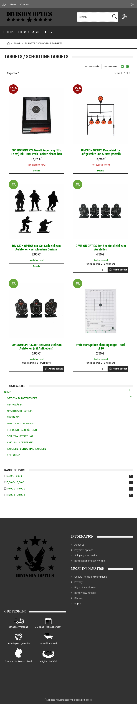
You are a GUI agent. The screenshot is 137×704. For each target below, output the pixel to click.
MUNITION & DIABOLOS (20, 423)
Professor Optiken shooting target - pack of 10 (100, 346)
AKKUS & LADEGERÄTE (20, 442)
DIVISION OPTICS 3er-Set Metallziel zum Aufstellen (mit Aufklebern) (36, 346)
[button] (122, 66)
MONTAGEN (14, 417)
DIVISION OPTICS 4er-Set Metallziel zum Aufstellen (101, 247)
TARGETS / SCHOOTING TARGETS (26, 448)
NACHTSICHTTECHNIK (19, 410)
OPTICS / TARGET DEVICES (70, 397)
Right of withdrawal (85, 587)
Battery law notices (85, 592)
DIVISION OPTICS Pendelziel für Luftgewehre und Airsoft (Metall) (101, 152)
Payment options (83, 550)
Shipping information (86, 555)
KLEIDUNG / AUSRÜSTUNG (22, 430)
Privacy (78, 582)
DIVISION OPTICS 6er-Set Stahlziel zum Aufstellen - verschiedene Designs (36, 247)
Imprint (78, 603)
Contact (24, 4)
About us (42, 32)
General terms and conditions (90, 576)
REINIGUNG (13, 455)
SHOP (9, 32)
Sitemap (78, 598)
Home (23, 32)
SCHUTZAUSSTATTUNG (20, 436)
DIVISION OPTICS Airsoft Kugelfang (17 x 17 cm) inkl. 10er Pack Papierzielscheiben (36, 152)
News (13, 4)
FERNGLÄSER (14, 404)
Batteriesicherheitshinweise (89, 560)
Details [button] (36, 170)
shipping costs (85, 700)
